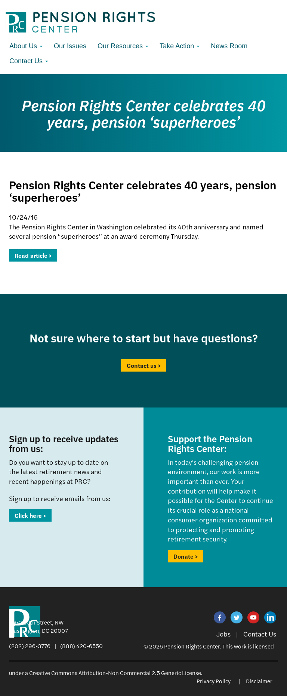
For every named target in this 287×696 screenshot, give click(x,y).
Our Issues (70, 46)
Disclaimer (259, 681)
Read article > (33, 255)
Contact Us (28, 61)
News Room (229, 46)
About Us (26, 46)
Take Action (180, 46)
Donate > (185, 556)
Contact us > (144, 365)
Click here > (30, 515)
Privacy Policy (214, 681)
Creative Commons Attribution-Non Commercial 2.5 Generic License (115, 673)
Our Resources (123, 46)
